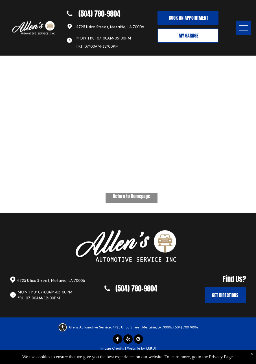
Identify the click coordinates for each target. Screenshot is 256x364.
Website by (136, 348)
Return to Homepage (131, 196)
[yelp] (128, 339)
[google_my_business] (138, 339)
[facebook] (117, 339)
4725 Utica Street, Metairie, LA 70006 (110, 27)
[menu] (243, 28)
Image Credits (112, 348)
